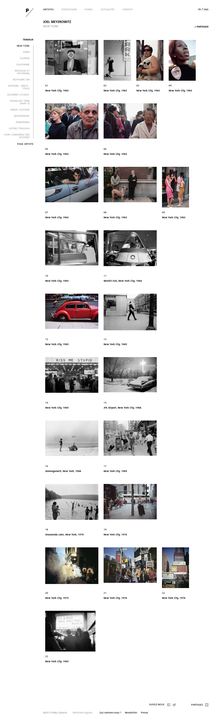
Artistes (48, 9)
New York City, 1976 (115, 598)
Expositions (69, 9)
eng (206, 9)
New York (23, 46)
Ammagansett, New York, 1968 (63, 471)
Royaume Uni (21, 80)
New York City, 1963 (57, 91)
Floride (25, 58)
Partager (201, 27)
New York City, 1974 (115, 534)
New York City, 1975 (57, 598)
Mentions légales (82, 713)
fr (199, 9)
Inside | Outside (20, 110)
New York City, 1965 (57, 344)
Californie (23, 64)
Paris (26, 52)
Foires (89, 9)
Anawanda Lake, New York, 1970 (64, 534)
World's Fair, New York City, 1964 (123, 281)
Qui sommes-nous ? (110, 713)
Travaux (28, 40)
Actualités (107, 9)
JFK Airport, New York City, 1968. (123, 408)
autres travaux (19, 128)
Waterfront (22, 116)
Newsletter (131, 713)
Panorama (23, 122)
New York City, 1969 (115, 471)
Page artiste (25, 144)
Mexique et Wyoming (22, 72)
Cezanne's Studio (18, 95)
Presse (144, 713)
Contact (127, 9)
